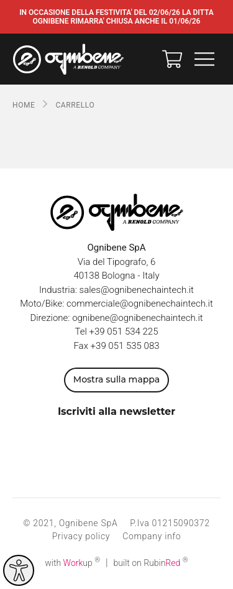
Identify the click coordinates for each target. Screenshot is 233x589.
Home (23, 105)
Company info (151, 536)
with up (72, 563)
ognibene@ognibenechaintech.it (137, 317)
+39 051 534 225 (123, 331)
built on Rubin (151, 563)
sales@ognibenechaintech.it (137, 289)
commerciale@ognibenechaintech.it (139, 303)
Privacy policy (81, 536)
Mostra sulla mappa (116, 379)
